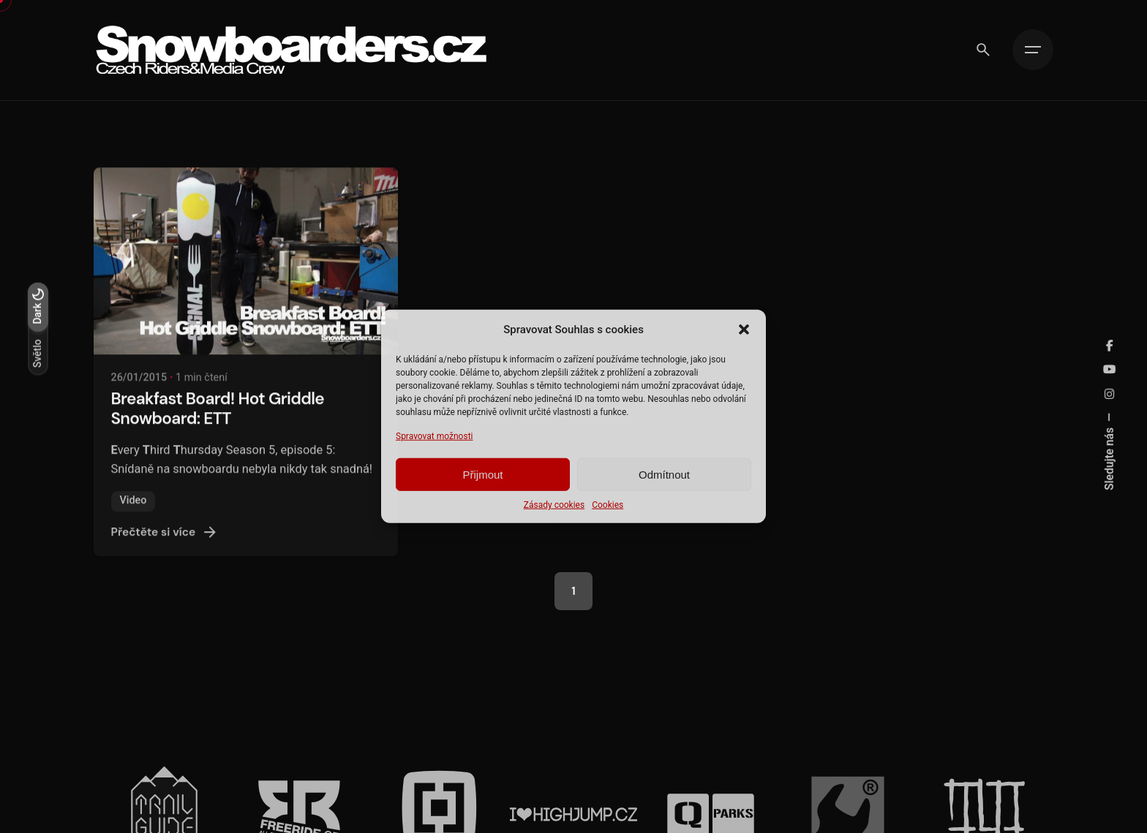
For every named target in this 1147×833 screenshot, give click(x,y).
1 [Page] (573, 591)
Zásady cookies (554, 505)
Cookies (607, 505)
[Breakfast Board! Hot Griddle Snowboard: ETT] (246, 276)
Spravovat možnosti (434, 436)
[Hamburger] (1032, 49)
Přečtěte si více (165, 547)
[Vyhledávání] (983, 49)
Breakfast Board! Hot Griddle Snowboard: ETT (217, 423)
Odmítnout (664, 474)
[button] (744, 329)
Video (133, 515)
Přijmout (482, 474)
